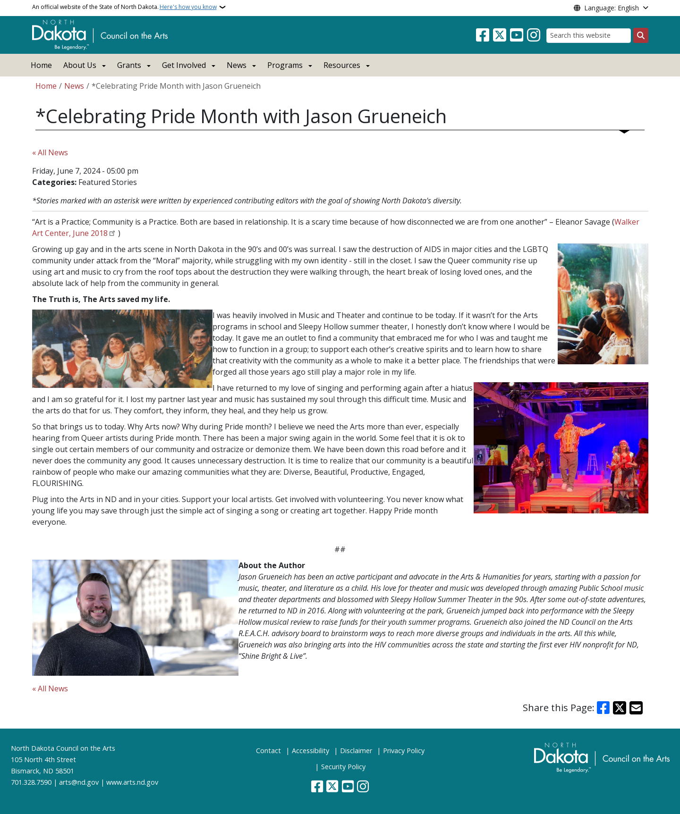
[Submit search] (640, 35)
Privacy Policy (404, 750)
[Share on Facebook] (603, 707)
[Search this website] (588, 35)
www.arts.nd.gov (132, 782)
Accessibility (310, 750)
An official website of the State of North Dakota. (124, 7)
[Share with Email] (636, 707)
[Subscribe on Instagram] (533, 35)
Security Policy (343, 766)
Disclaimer (356, 750)
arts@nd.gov (79, 782)
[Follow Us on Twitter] (499, 35)
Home (41, 65)
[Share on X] (619, 707)
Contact (268, 750)
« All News (50, 152)
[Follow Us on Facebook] (482, 35)
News (74, 86)
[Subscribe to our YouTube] (516, 35)
